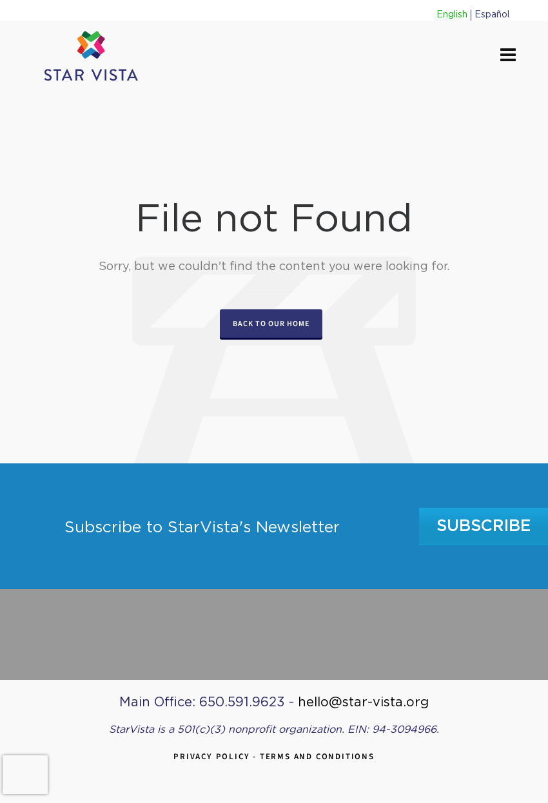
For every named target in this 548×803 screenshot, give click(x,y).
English (451, 14)
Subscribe (483, 526)
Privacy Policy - (216, 756)
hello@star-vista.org (363, 702)
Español (492, 14)
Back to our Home (271, 323)
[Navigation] (508, 56)
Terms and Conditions (317, 756)
